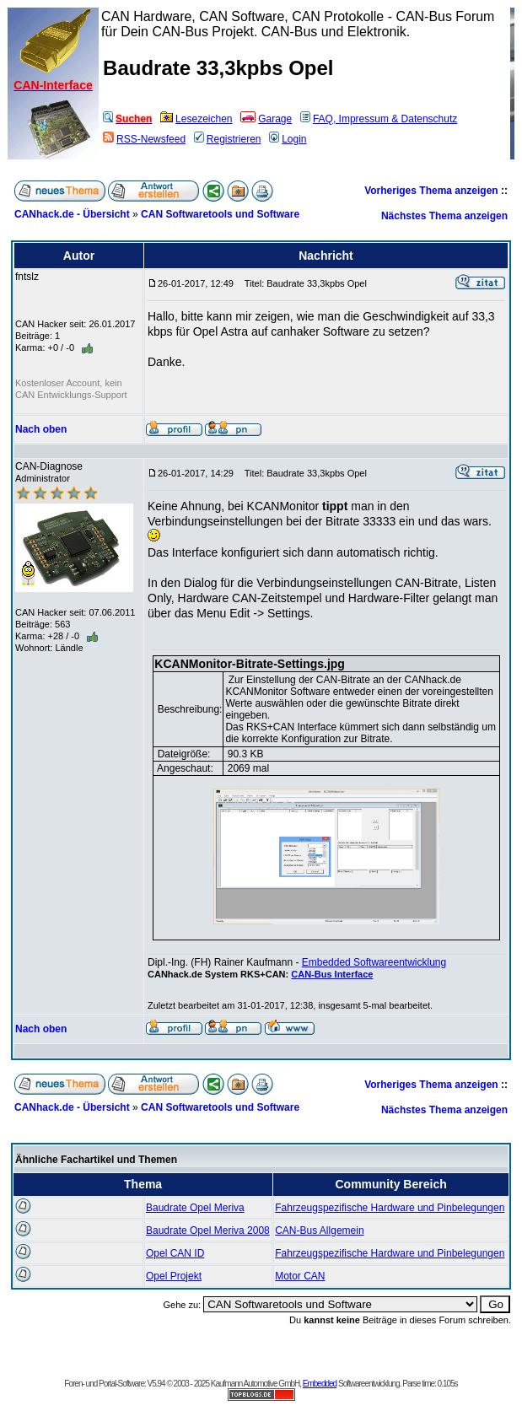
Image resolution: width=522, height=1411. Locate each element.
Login (287, 139)
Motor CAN (300, 1276)
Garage (266, 119)
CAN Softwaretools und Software (220, 214)
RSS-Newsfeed (144, 139)
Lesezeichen (196, 119)
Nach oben (41, 429)
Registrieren (227, 139)
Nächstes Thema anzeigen (444, 216)
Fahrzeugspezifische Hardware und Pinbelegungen (389, 1208)
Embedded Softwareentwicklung (374, 962)
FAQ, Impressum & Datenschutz (378, 119)
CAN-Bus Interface (332, 974)
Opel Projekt (174, 1276)
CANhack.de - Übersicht (72, 214)
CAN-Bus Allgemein (319, 1230)
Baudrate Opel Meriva (195, 1208)
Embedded (319, 1383)
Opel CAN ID (175, 1253)
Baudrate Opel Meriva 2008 (208, 1230)
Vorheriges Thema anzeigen (431, 191)
